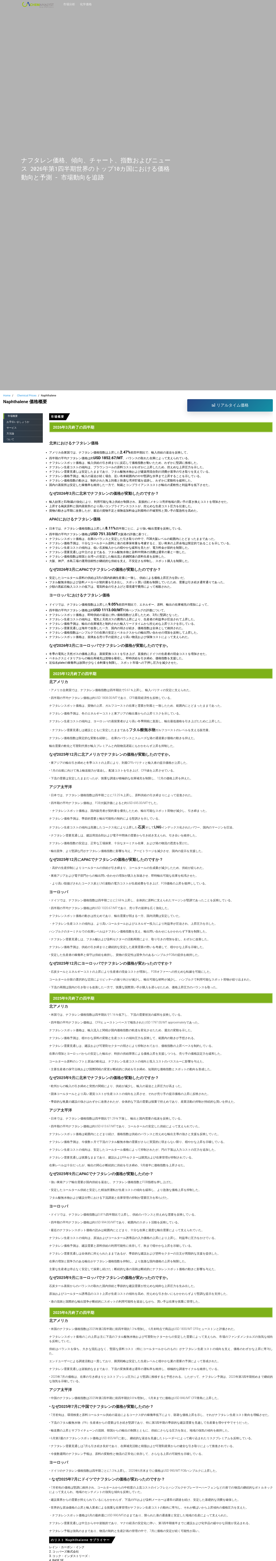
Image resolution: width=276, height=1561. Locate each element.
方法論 (10, 433)
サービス (12, 427)
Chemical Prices (26, 395)
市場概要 (13, 416)
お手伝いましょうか (18, 421)
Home (6, 395)
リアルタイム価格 (230, 405)
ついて (10, 439)
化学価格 (86, 4)
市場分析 (69, 4)
